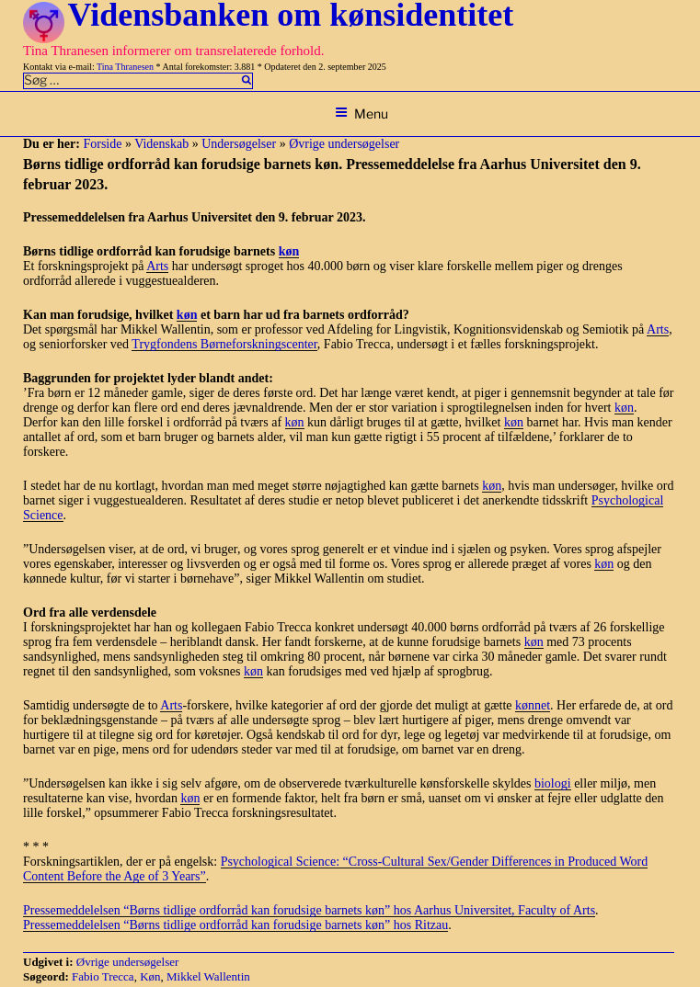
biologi (552, 783)
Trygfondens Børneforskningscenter (224, 344)
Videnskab (161, 144)
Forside (102, 144)
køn (289, 251)
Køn (150, 976)
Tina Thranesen (125, 67)
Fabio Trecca (103, 976)
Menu (361, 113)
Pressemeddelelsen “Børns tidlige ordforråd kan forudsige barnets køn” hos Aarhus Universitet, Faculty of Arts (309, 910)
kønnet (532, 705)
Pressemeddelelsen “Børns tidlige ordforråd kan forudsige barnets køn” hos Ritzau (235, 925)
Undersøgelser (238, 144)
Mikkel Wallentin (208, 976)
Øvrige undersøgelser (344, 144)
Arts (157, 266)
